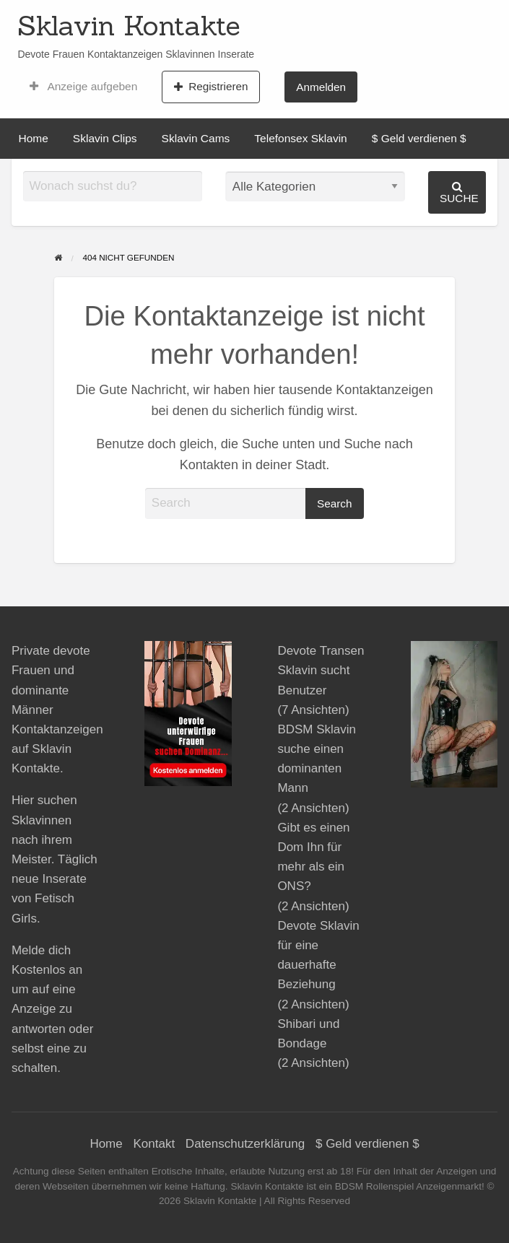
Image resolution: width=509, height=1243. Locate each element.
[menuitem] (83, 86)
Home (33, 138)
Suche (459, 192)
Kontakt (154, 1144)
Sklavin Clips (105, 138)
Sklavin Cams (196, 138)
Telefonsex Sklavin (300, 138)
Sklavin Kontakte (128, 25)
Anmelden (321, 87)
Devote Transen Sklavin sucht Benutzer (320, 670)
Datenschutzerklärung (245, 1144)
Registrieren (211, 86)
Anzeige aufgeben (83, 86)
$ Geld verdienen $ (419, 138)
